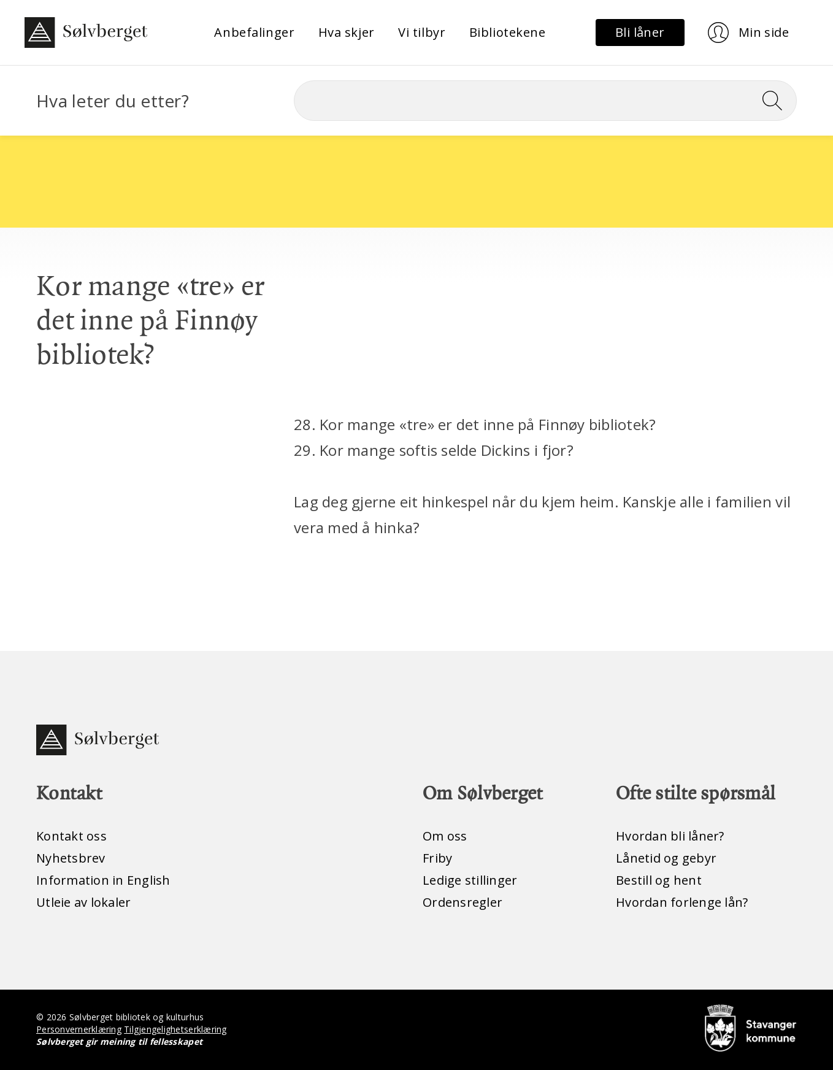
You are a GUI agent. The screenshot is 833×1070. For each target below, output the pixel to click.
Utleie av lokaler (83, 902)
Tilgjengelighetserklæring (175, 1029)
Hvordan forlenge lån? (682, 902)
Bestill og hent (659, 880)
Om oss (445, 836)
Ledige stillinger (470, 880)
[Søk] (545, 100)
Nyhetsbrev (71, 858)
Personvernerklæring (78, 1029)
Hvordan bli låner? (670, 836)
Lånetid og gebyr (666, 858)
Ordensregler (462, 902)
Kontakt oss (71, 836)
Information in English (103, 880)
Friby (437, 858)
